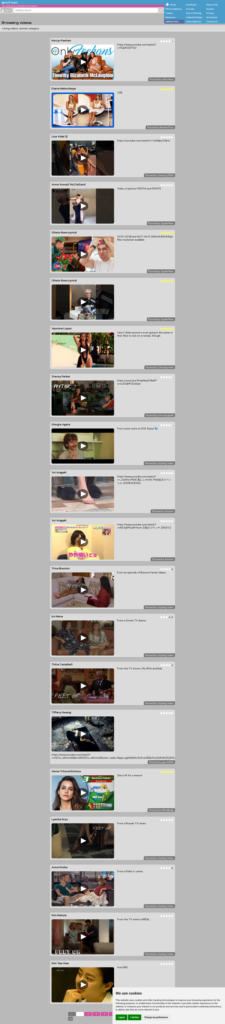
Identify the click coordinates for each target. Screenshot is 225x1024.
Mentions (170, 17)
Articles (190, 9)
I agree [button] (121, 1017)
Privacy (210, 13)
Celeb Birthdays (194, 17)
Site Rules (191, 4)
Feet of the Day (194, 13)
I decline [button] (134, 1017)
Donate (210, 9)
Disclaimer (212, 17)
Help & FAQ (212, 4)
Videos (169, 13)
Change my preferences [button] (156, 1017)
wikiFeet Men (172, 21)
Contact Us (212, 21)
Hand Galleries (193, 21)
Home (173, 4)
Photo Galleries (174, 9)
